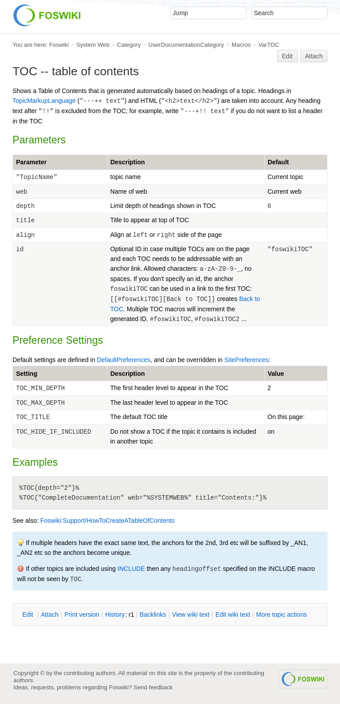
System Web (92, 44)
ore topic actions (281, 614)
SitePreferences (246, 359)
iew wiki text (191, 614)
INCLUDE (131, 568)
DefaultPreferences (123, 359)
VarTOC (268, 44)
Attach (314, 56)
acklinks (153, 614)
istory (115, 614)
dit (28, 614)
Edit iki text (233, 614)
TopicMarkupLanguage (44, 100)
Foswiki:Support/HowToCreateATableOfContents (107, 520)
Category (129, 44)
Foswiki (59, 44)
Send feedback (153, 687)
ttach (49, 614)
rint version (82, 614)
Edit (287, 56)
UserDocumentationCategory (186, 44)
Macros (241, 44)
